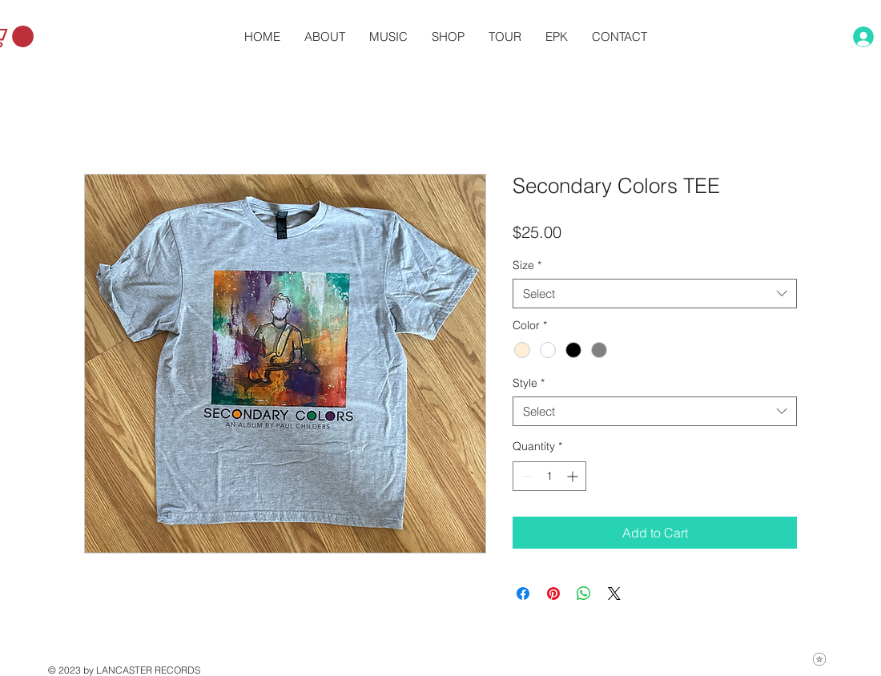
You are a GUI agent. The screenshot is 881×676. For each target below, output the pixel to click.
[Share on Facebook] (523, 593)
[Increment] (574, 476)
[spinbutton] (549, 476)
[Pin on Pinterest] (553, 593)
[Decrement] (525, 476)
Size (527, 265)
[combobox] (655, 294)
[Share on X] (614, 593)
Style (529, 383)
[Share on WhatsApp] (583, 593)
